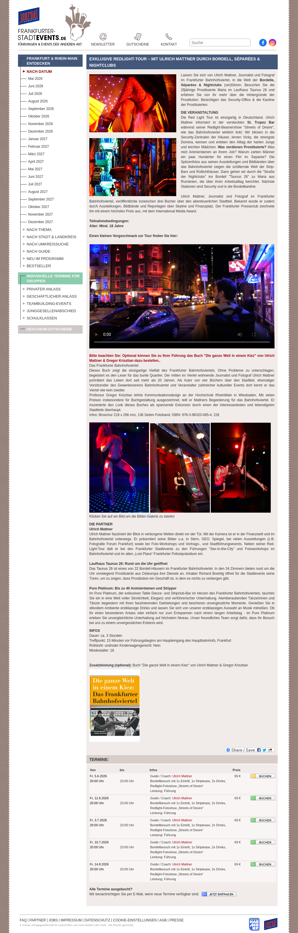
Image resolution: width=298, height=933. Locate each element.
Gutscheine (137, 36)
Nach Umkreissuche (44, 243)
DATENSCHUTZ (97, 920)
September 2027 (37, 198)
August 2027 (34, 191)
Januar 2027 (34, 138)
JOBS (53, 920)
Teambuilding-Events (45, 303)
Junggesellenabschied (48, 310)
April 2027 (32, 161)
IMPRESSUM (71, 920)
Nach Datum (36, 71)
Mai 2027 (31, 168)
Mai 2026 (31, 78)
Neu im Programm (41, 258)
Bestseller (35, 265)
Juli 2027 (31, 183)
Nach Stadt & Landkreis (48, 236)
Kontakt (169, 36)
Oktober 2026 (34, 115)
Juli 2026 (31, 93)
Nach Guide (35, 251)
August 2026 (34, 100)
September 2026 (37, 108)
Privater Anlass (40, 288)
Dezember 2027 (36, 221)
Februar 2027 (34, 146)
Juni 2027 (31, 176)
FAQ (23, 920)
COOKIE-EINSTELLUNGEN (135, 920)
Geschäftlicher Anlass (48, 296)
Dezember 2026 (36, 130)
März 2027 (32, 153)
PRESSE (177, 920)
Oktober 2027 (34, 206)
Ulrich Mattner (182, 776)
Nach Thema (36, 229)
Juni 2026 (31, 85)
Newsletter (103, 36)
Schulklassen (38, 317)
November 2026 (36, 123)
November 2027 (36, 213)
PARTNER (38, 920)
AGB (163, 920)
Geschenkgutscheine (46, 330)
